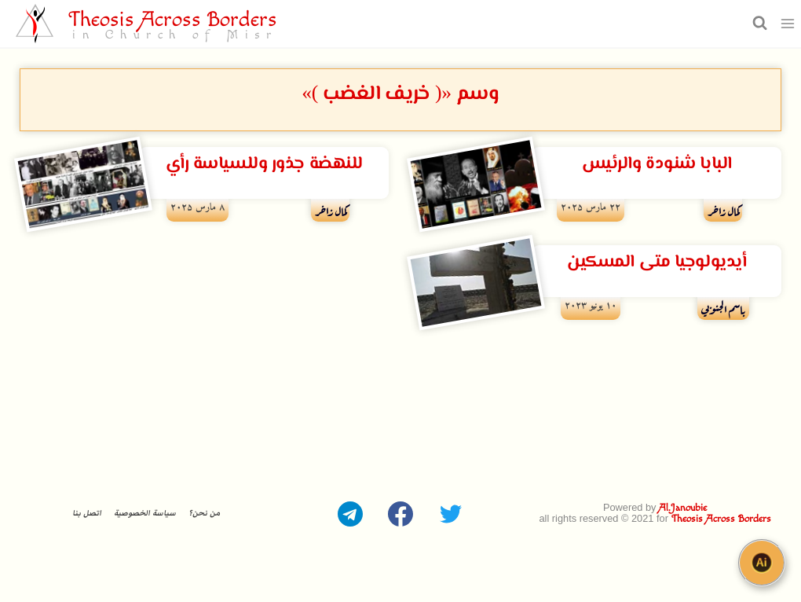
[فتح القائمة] (788, 23)
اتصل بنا (86, 513)
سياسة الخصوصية (145, 513)
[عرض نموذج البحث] (757, 23)
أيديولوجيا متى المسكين (656, 262)
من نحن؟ (204, 513)
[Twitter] (451, 514)
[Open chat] (761, 562)
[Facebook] (400, 514)
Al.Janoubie (683, 508)
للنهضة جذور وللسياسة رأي (264, 164)
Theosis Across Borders (721, 519)
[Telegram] (350, 514)
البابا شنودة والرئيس (657, 164)
